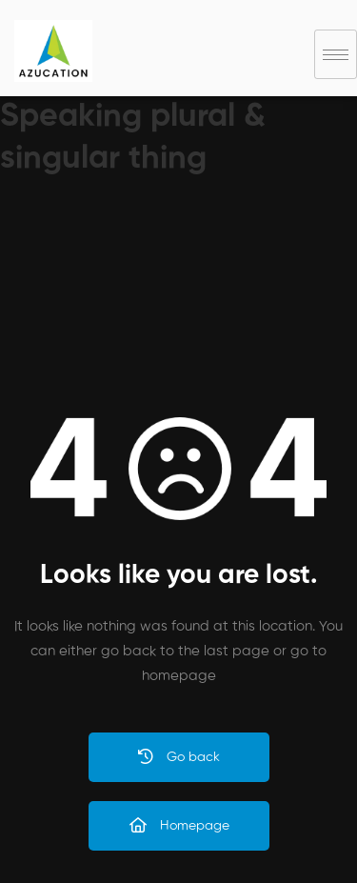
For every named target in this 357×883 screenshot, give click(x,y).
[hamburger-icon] (335, 54)
